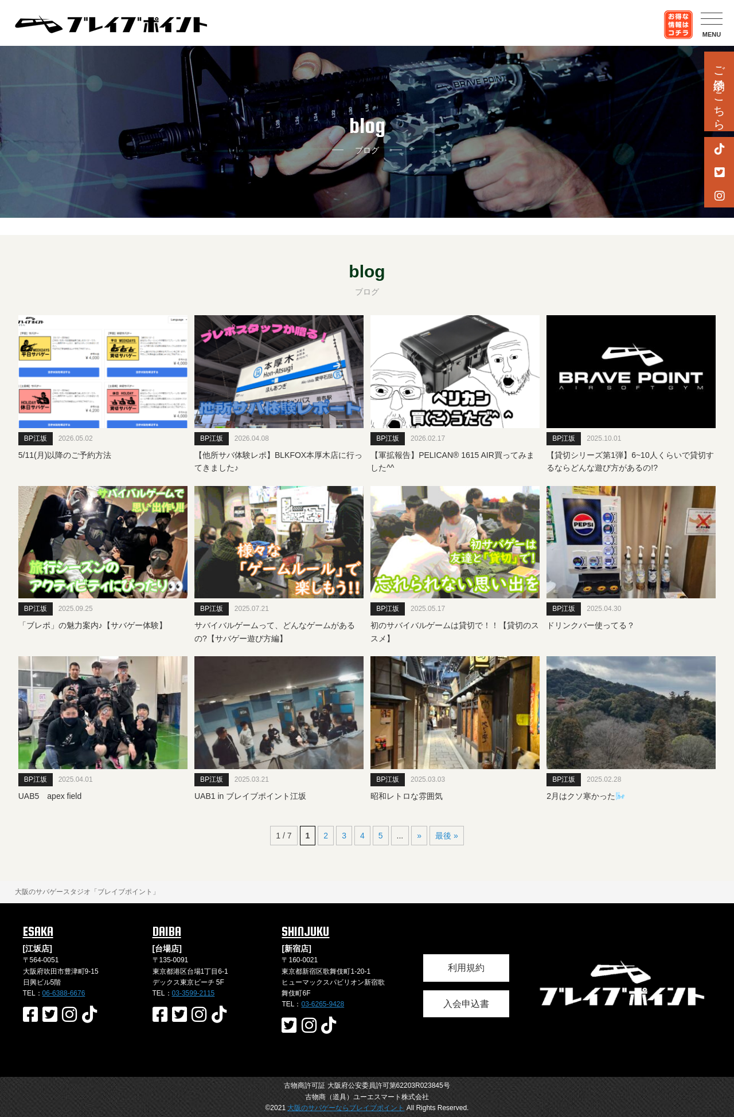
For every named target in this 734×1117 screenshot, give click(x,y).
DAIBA (167, 931)
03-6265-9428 (322, 1004)
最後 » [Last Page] (446, 835)
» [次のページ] (419, 835)
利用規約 (466, 968)
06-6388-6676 (63, 993)
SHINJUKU (305, 931)
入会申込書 (466, 1004)
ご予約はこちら (719, 91)
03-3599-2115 (193, 993)
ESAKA (38, 931)
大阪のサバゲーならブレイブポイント (345, 1108)
